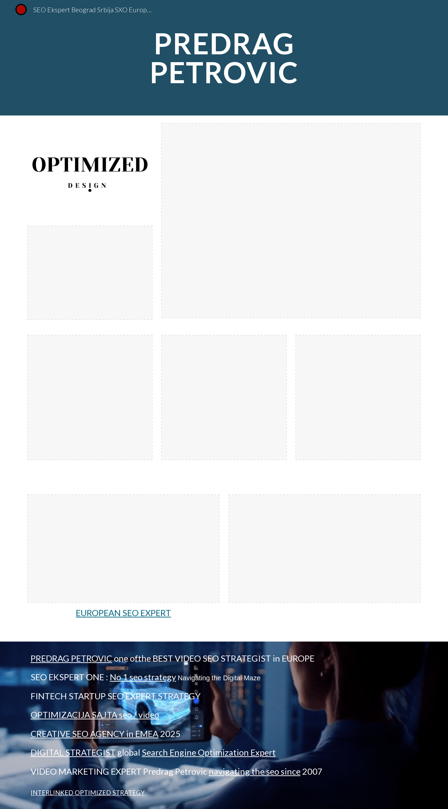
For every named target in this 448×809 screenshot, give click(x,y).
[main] (224, 58)
